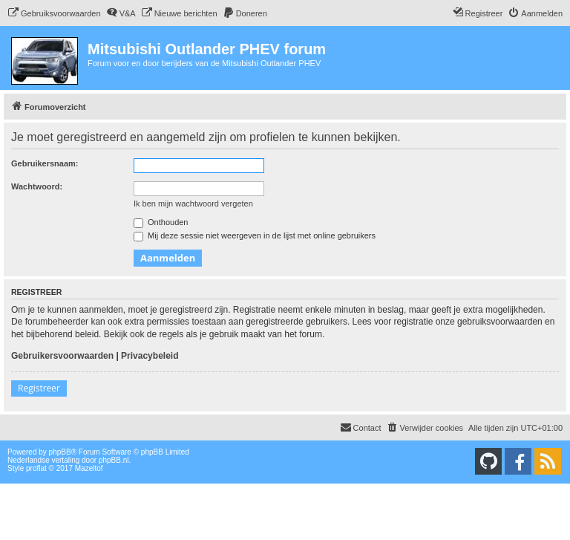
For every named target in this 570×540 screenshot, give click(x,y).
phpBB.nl (114, 460)
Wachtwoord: (36, 186)
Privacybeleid (149, 356)
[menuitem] (54, 13)
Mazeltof (89, 468)
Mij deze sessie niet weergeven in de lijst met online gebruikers (255, 235)
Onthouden (161, 222)
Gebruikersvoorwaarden (62, 356)
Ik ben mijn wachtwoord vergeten (193, 203)
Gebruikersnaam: (44, 163)
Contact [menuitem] (360, 427)
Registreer (39, 388)
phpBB (60, 452)
